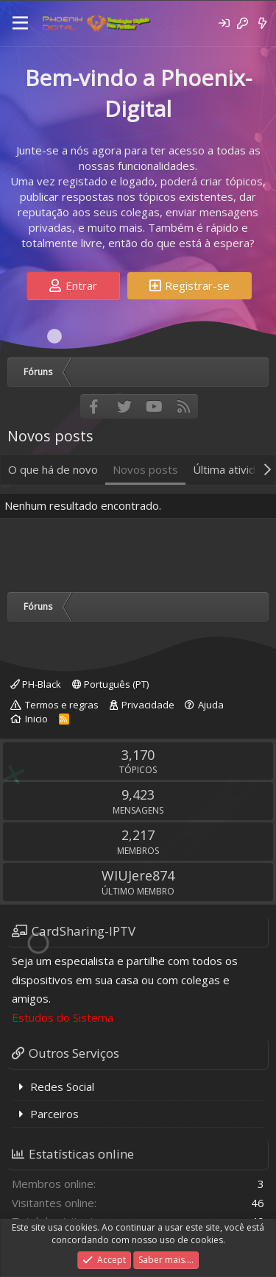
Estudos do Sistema (62, 1017)
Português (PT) (110, 684)
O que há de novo (53, 469)
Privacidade (147, 704)
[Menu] (20, 23)
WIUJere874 (138, 875)
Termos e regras (62, 704)
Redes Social (62, 1086)
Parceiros (54, 1113)
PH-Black (35, 684)
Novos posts (145, 469)
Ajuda (211, 704)
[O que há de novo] (262, 23)
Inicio (36, 718)
